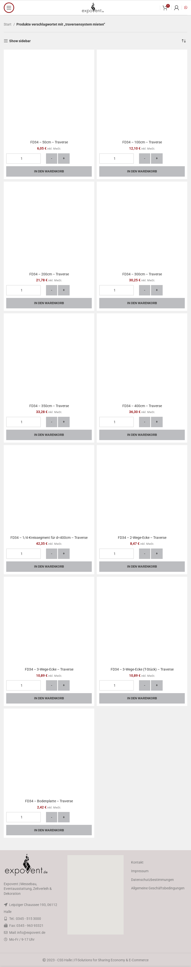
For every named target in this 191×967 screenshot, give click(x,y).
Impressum (139, 871)
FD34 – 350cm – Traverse (49, 406)
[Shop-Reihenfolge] (183, 41)
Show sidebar (20, 41)
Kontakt (137, 862)
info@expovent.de (31, 933)
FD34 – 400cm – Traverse (142, 406)
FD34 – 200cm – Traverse (49, 274)
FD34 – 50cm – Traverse (49, 142)
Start (8, 24)
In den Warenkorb (49, 171)
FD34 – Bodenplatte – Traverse (49, 801)
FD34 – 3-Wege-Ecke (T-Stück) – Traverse (142, 669)
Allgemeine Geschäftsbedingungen (158, 888)
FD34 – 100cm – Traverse (142, 142)
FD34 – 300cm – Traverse (142, 274)
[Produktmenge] (23, 158)
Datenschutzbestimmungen (152, 880)
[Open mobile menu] (9, 8)
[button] (95, 895)
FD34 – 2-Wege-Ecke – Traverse (142, 538)
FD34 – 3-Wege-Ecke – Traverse (49, 669)
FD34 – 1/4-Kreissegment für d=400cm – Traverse (49, 538)
